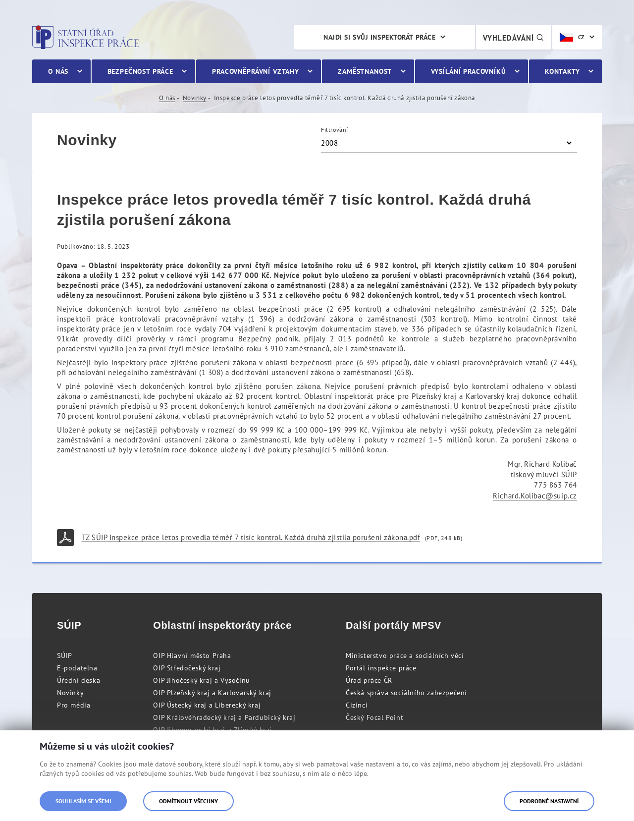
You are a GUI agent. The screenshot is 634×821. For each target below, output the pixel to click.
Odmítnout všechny (188, 801)
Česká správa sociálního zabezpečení (406, 692)
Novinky (195, 98)
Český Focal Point (374, 717)
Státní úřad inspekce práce (85, 37)
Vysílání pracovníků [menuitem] (468, 71)
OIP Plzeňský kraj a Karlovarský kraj (212, 692)
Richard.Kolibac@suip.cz (535, 495)
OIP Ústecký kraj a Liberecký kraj (207, 705)
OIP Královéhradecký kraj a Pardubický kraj (224, 717)
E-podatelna (77, 667)
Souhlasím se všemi (83, 801)
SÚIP (64, 655)
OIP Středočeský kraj (186, 667)
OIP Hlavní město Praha (192, 655)
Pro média (73, 705)
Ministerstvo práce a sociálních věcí (405, 655)
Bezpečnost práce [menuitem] (140, 71)
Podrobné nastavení (549, 801)
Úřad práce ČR (369, 680)
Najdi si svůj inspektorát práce (379, 37)
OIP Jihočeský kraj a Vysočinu (201, 680)
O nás (167, 98)
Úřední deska (78, 680)
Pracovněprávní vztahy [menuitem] (255, 71)
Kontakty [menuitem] (562, 71)
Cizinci (357, 705)
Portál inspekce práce (381, 667)
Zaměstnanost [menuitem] (365, 71)
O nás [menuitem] (58, 71)
